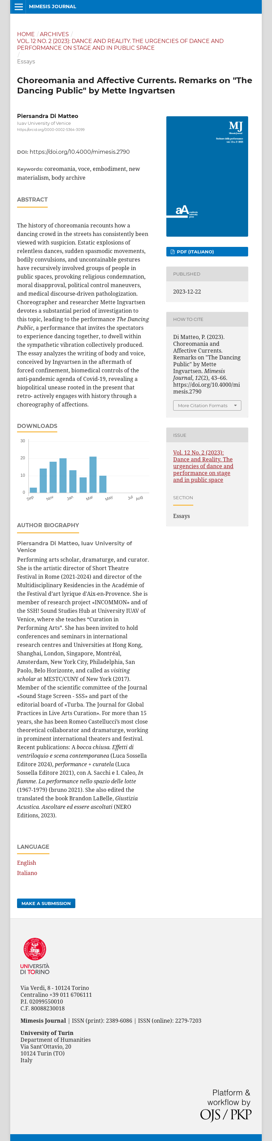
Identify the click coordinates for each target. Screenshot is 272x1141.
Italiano (27, 873)
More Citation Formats (202, 405)
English (26, 862)
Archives (54, 34)
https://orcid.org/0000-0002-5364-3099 (51, 130)
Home (26, 34)
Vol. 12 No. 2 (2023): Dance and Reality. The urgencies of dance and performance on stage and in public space (120, 44)
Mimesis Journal (52, 6)
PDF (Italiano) (195, 251)
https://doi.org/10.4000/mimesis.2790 (80, 152)
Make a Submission (46, 903)
